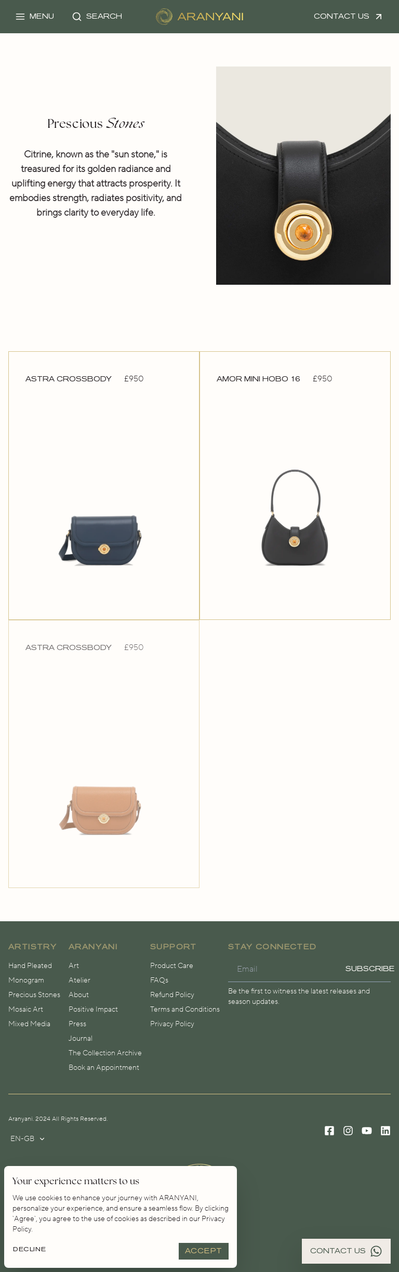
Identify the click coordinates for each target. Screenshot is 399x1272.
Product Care (171, 966)
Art (74, 966)
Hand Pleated (30, 966)
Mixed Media (29, 1024)
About (79, 995)
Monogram (26, 980)
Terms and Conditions (185, 1009)
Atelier (79, 980)
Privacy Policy (172, 1024)
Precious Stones (34, 995)
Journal (80, 1038)
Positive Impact (93, 1009)
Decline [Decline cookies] (29, 1249)
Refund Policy (172, 995)
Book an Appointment (104, 1067)
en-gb (28, 1139)
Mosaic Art (25, 1009)
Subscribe (370, 968)
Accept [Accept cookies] (203, 1251)
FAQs (159, 980)
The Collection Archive (105, 1053)
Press (77, 1024)
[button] (34, 16)
